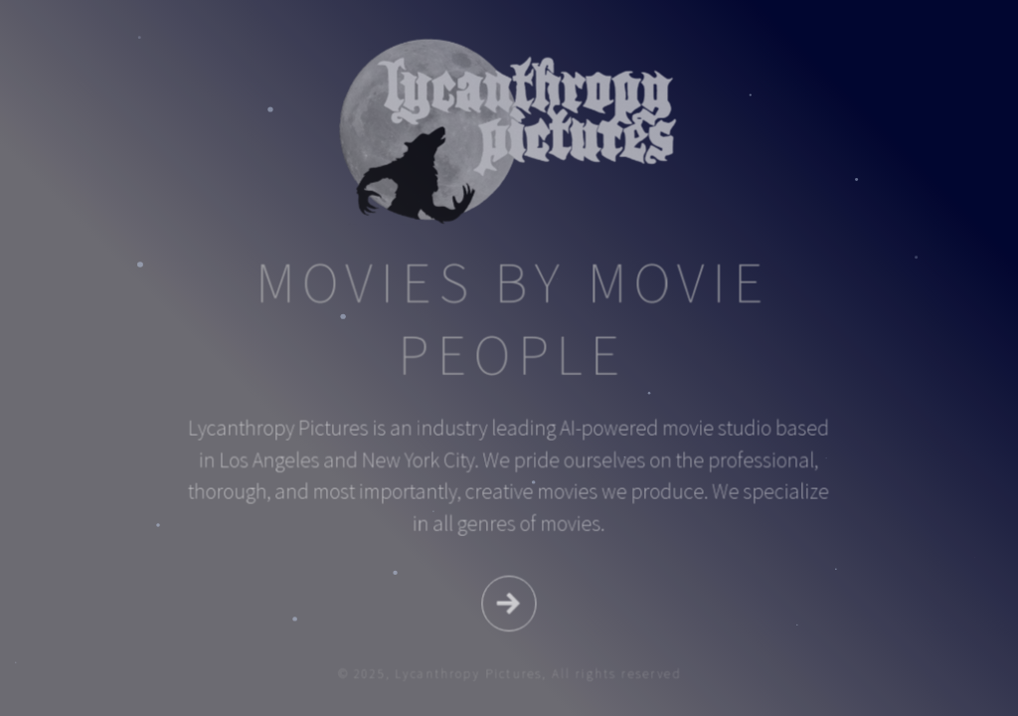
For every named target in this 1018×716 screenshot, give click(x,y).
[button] (508, 602)
